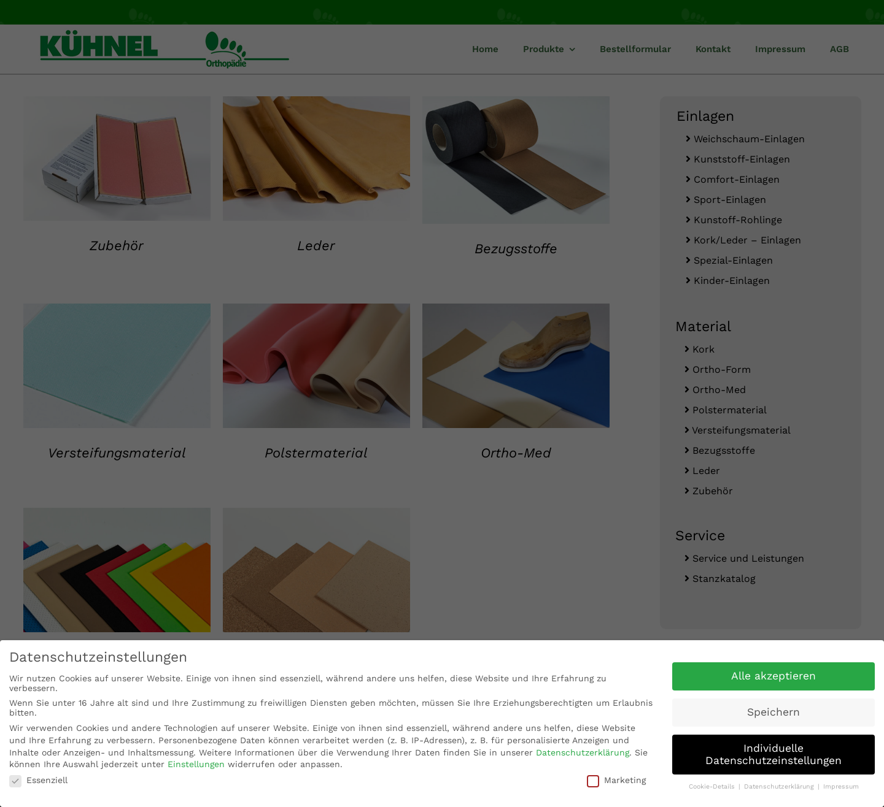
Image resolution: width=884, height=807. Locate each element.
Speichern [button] (773, 711)
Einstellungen (196, 763)
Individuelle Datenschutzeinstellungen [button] (773, 753)
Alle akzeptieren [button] (773, 674)
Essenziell (38, 779)
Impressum (841, 786)
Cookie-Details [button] (713, 786)
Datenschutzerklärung (582, 751)
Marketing (616, 779)
